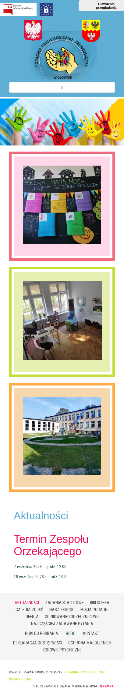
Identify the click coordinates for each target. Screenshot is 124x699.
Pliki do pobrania (41, 633)
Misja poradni (94, 609)
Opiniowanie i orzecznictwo (72, 616)
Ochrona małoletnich (89, 642)
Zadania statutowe (64, 602)
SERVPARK (106, 686)
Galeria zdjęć (29, 609)
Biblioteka (99, 602)
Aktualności (27, 602)
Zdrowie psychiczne (62, 649)
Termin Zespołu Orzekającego (51, 545)
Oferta (32, 616)
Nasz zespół (61, 609)
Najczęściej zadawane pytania (62, 623)
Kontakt (91, 633)
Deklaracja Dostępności (37, 642)
